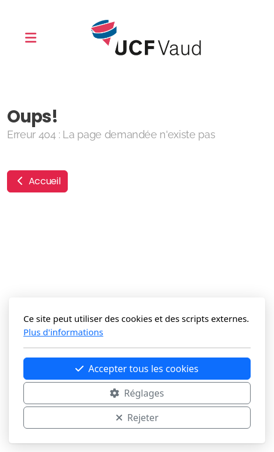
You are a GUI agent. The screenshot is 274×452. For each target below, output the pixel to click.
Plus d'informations (63, 332)
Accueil (37, 181)
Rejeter (137, 417)
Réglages (137, 393)
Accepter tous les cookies (137, 368)
